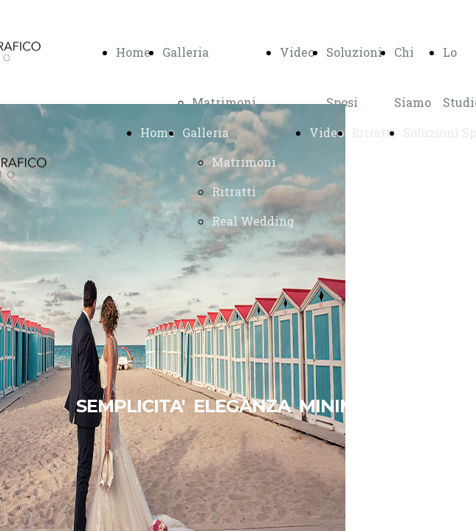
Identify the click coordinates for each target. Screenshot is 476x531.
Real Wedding (253, 221)
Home (133, 52)
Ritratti (234, 191)
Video (297, 52)
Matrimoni (224, 102)
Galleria (185, 52)
